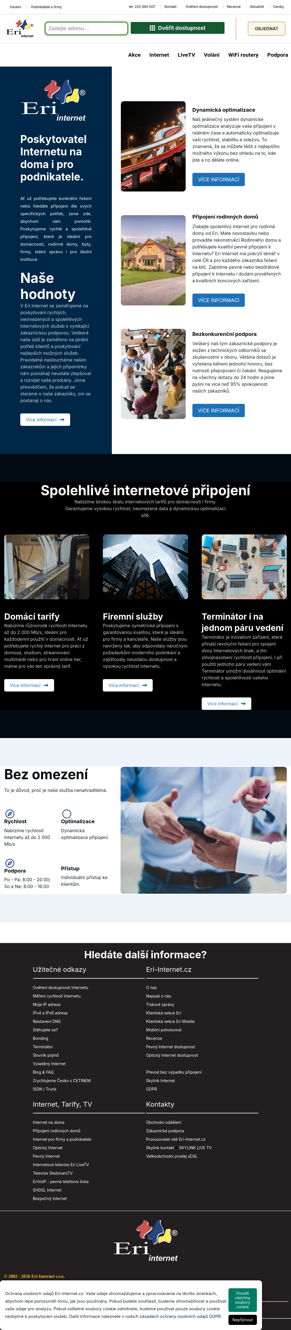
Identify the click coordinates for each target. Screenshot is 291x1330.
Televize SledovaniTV (53, 1175)
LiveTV (186, 56)
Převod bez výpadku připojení (174, 1074)
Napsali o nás (158, 998)
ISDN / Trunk (45, 1091)
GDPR (151, 1091)
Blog (37, 1074)
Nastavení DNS (47, 1023)
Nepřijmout (242, 1319)
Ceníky (278, 7)
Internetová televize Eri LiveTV (61, 1166)
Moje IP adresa (47, 1006)
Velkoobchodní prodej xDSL (172, 1158)
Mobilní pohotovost (164, 1031)
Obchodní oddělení (163, 1124)
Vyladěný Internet (49, 1065)
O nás (151, 989)
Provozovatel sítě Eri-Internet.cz (176, 1141)
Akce (134, 56)
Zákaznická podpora (165, 1132)
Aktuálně (257, 7)
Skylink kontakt (160, 1149)
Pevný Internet (46, 1158)
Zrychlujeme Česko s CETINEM (62, 1082)
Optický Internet (48, 1149)
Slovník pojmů (46, 1057)
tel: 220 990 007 (142, 7)
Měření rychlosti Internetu (57, 998)
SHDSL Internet (47, 1192)
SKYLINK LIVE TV (195, 1149)
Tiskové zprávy (160, 1006)
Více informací (45, 421)
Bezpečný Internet (50, 1200)
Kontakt (171, 7)
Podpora (277, 56)
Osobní (15, 7)
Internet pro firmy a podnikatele (62, 1141)
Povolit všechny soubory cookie (242, 1300)
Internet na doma (49, 1124)
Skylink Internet (160, 1082)
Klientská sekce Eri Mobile (170, 1023)
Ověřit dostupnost (177, 30)
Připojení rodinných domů (57, 1132)
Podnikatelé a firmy (46, 7)
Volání (212, 56)
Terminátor (43, 1048)
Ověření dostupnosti (202, 7)
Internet (159, 56)
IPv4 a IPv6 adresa (50, 1014)
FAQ (50, 1074)
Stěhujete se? (45, 1031)
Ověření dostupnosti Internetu (60, 989)
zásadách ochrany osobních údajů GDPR (180, 1316)
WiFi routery (243, 56)
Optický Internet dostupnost (172, 1057)
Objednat (266, 29)
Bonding (40, 1040)
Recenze (234, 7)
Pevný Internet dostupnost (170, 1048)
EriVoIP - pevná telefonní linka (61, 1183)
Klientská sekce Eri (163, 1014)
